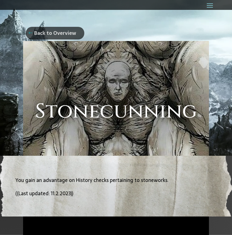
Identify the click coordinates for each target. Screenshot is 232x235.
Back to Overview (55, 33)
